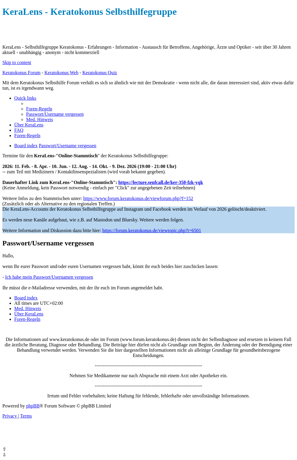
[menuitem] (39, 108)
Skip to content (16, 62)
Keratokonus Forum (21, 72)
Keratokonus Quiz (99, 72)
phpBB (32, 405)
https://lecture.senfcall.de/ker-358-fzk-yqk (160, 182)
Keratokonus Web (61, 72)
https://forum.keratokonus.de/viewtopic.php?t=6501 (151, 230)
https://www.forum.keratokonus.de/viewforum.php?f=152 (138, 198)
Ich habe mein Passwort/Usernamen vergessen (49, 277)
